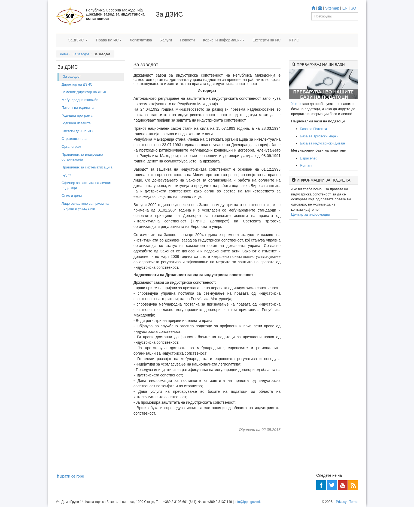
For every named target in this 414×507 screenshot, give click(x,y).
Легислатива (141, 40)
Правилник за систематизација (87, 167)
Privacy (341, 502)
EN (345, 8)
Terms (353, 502)
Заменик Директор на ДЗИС (85, 92)
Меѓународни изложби (80, 100)
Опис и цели (72, 196)
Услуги (166, 40)
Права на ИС (108, 40)
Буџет (66, 175)
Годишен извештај (77, 123)
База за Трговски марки (319, 136)
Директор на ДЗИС (77, 84)
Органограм (71, 146)
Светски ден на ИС (77, 131)
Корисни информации (223, 40)
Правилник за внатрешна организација (82, 157)
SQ (353, 8)
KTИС (294, 40)
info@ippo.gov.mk (248, 502)
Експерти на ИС (266, 40)
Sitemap (332, 8)
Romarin (306, 165)
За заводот (81, 54)
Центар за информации (310, 214)
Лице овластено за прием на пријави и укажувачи (85, 206)
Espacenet (308, 158)
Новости (187, 40)
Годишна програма (77, 115)
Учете (296, 104)
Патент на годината (78, 107)
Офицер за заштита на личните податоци (88, 185)
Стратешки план (75, 139)
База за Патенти (313, 129)
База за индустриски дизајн (322, 143)
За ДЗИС (78, 40)
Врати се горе (70, 476)
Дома (64, 54)
